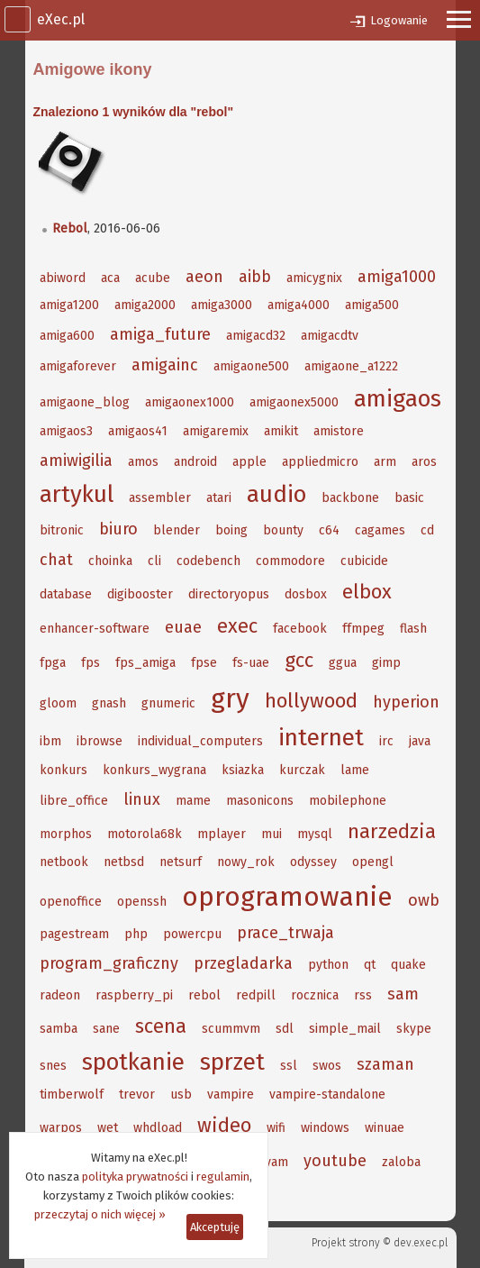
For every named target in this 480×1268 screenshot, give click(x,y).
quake (408, 964)
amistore (338, 431)
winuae (384, 1128)
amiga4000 (298, 305)
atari (218, 498)
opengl (373, 862)
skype (413, 1028)
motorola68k (144, 834)
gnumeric (168, 703)
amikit (281, 431)
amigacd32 (255, 335)
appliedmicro (320, 462)
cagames (380, 530)
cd (427, 530)
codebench (208, 561)
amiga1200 (69, 305)
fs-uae (250, 662)
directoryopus (228, 594)
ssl (288, 1065)
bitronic (62, 530)
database (66, 594)
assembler (160, 498)
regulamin (222, 1176)
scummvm (231, 1028)
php (136, 934)
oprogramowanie (287, 896)
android (195, 462)
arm (385, 462)
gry (230, 698)
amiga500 (372, 305)
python (328, 964)
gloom (58, 703)
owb (423, 900)
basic (409, 498)
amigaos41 (138, 431)
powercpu (192, 934)
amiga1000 (397, 277)
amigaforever (78, 366)
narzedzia (392, 831)
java (419, 741)
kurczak (302, 770)
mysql (314, 834)
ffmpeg (363, 628)
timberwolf (72, 1094)
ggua (343, 662)
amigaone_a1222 (351, 366)
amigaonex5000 (294, 402)
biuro (118, 529)
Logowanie (399, 20)
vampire (230, 1094)
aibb (255, 277)
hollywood (311, 701)
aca (110, 278)
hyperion (406, 702)
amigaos (397, 399)
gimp (386, 662)
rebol (204, 995)
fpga (53, 662)
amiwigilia (76, 460)
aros (424, 462)
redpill (256, 995)
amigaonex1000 (189, 402)
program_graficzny (109, 963)
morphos (66, 834)
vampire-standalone (327, 1094)
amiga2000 (145, 305)
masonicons (260, 800)
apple (249, 462)
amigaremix (216, 431)
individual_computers (200, 741)
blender (176, 530)
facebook (300, 628)
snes (53, 1065)
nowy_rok (246, 862)
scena (160, 1026)
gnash (109, 703)
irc (386, 741)
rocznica (315, 995)
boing (231, 530)
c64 (329, 530)
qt (370, 964)
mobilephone (347, 800)
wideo (224, 1125)
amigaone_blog (85, 402)
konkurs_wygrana (154, 770)
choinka (110, 561)
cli (154, 561)
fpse (204, 662)
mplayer (221, 834)
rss (363, 995)
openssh (142, 901)
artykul (76, 494)
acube (152, 278)
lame (354, 770)
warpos (61, 1128)
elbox (367, 591)
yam (276, 1162)
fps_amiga (145, 662)
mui (271, 834)
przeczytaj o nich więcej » (100, 1214)
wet (107, 1128)
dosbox (306, 594)
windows (325, 1128)
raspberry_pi (134, 995)
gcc (299, 660)
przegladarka (243, 963)
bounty (283, 530)
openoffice (71, 901)
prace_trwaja (285, 933)
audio (276, 494)
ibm (50, 741)
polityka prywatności (135, 1176)
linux (141, 799)
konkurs (63, 770)
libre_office (74, 800)
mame (193, 800)
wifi (276, 1128)
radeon (60, 995)
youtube (335, 1161)
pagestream (74, 934)
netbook (64, 862)
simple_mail (345, 1028)
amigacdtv (329, 335)
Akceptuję (215, 1227)
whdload (157, 1128)
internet (321, 738)
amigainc (164, 365)
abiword (63, 278)
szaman (385, 1064)
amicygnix (314, 278)
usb (181, 1094)
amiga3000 (221, 305)
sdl (285, 1028)
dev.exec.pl (421, 1242)
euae (183, 627)
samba (58, 1028)
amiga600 (67, 335)
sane (106, 1028)
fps (90, 662)
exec (237, 626)
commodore (290, 561)
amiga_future (160, 334)
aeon (204, 277)
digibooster (140, 594)
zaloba (401, 1162)
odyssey (313, 862)
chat (56, 560)
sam (403, 994)
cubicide (364, 561)
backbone (350, 498)
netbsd (124, 862)
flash (413, 628)
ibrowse (99, 741)
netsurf (180, 862)
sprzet (232, 1062)
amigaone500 (251, 366)
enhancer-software (94, 628)
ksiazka (243, 770)
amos (143, 462)
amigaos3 (66, 431)
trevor (137, 1094)
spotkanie (133, 1062)
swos (326, 1065)
